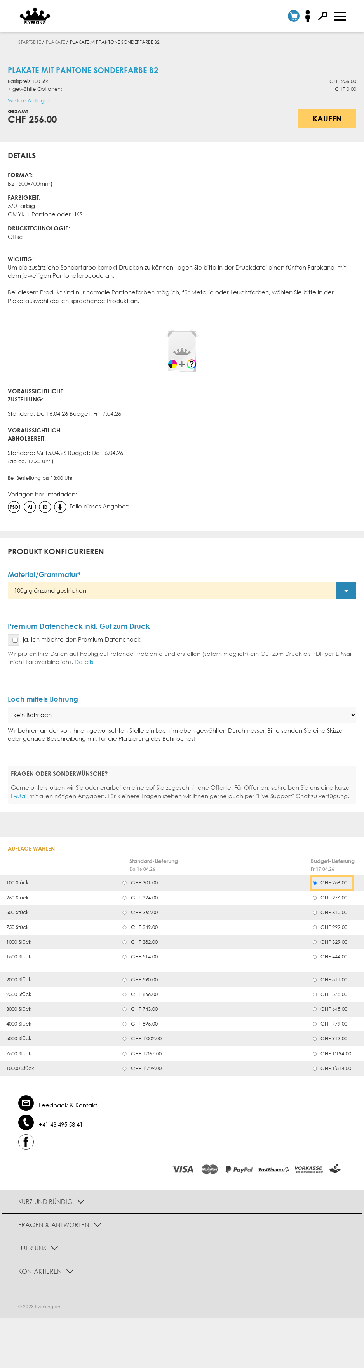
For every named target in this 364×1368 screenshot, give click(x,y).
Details (84, 661)
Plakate (55, 42)
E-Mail (19, 795)
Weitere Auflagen (29, 101)
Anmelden (310, 16)
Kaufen (327, 118)
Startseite (29, 42)
